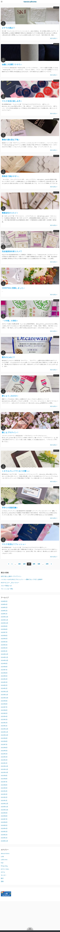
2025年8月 (4, 629)
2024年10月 (4, 660)
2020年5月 (4, 825)
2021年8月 (4, 779)
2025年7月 (4, 632)
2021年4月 (4, 791)
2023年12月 (4, 691)
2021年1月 (4, 800)
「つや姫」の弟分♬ (10, 321)
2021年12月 (4, 766)
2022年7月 (4, 744)
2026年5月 (4, 601)
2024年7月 (4, 670)
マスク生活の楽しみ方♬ (12, 101)
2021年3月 (4, 794)
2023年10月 (4, 698)
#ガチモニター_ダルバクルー (10, 582)
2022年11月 (4, 732)
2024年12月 (4, 654)
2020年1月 (4, 838)
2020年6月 (4, 822)
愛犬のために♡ (8, 357)
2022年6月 (4, 747)
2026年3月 (4, 607)
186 (39, 564)
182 (19, 564)
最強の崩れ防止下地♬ (11, 140)
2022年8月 (4, 741)
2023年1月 (4, 726)
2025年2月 (4, 648)
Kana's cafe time (30, 2)
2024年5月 (4, 676)
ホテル (3, 872)
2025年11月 (4, 620)
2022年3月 (4, 757)
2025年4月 (4, 642)
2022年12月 (4, 729)
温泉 (2, 881)
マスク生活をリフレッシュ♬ (14, 544)
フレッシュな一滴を (7, 589)
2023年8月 (4, 704)
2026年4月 (4, 604)
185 (34, 564)
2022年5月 (4, 750)
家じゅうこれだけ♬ (10, 396)
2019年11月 (4, 841)
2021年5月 (4, 788)
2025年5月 (4, 638)
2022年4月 (4, 754)
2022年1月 (4, 763)
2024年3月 (4, 682)
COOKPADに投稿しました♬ (13, 288)
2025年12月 (4, 617)
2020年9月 (4, 813)
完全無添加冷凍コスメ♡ (12, 251)
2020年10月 (4, 810)
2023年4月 (4, 716)
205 (47, 564)
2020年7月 (4, 819)
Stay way (4, 866)
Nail (2, 863)
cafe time (4, 859)
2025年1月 (4, 651)
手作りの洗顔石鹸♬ (10, 508)
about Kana (5, 853)
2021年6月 (4, 785)
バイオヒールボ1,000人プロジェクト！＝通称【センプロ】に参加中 (21, 579)
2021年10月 (4, 772)
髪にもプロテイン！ (10, 432)
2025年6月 (4, 635)
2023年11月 (4, 694)
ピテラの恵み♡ (8, 28)
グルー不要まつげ (6, 585)
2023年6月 (4, 710)
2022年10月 (4, 735)
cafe (2, 856)
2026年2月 (4, 610)
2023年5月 (4, 713)
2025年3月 (4, 645)
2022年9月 (4, 738)
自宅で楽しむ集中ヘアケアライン (11, 576)
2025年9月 (4, 626)
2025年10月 (4, 623)
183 (24, 564)
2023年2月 (4, 723)
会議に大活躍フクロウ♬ (12, 64)
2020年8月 (4, 816)
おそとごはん (5, 869)
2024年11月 (4, 657)
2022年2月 (4, 760)
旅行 (2, 878)
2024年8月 (4, 666)
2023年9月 (4, 701)
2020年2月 (4, 835)
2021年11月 (4, 769)
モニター (56, 7)
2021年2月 (4, 797)
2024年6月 (4, 673)
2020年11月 (4, 806)
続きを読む (53, 38)
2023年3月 (4, 719)
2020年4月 (4, 828)
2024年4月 (4, 679)
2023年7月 (4, 707)
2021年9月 (4, 775)
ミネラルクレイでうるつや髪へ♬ (15, 471)
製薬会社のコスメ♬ (10, 213)
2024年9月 (4, 663)
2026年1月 (4, 614)
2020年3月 (4, 831)
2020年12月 (4, 803)
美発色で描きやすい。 (11, 176)
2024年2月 (4, 685)
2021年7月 (4, 782)
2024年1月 (4, 688)
